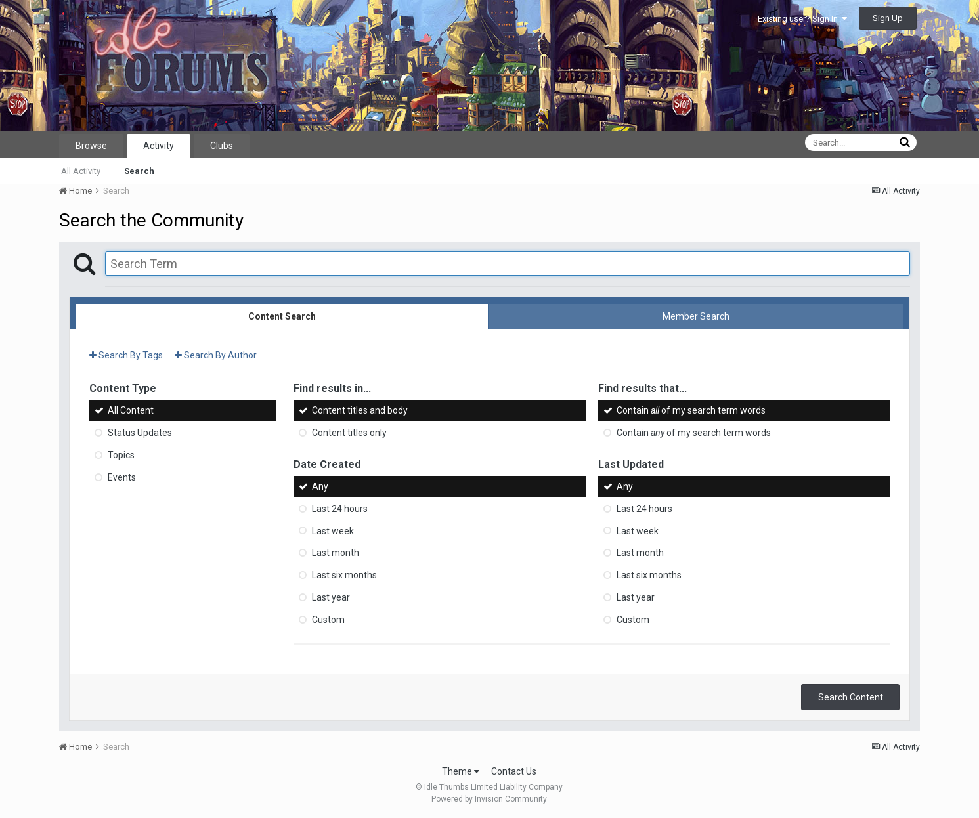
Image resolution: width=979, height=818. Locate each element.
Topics (121, 455)
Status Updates (140, 432)
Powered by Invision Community (489, 799)
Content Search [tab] (282, 316)
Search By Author (216, 355)
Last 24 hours (340, 509)
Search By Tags (126, 355)
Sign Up (888, 18)
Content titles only (349, 432)
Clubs (221, 145)
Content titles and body (360, 410)
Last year (331, 597)
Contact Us (513, 771)
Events (122, 477)
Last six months (344, 575)
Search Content (850, 697)
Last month (335, 553)
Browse (91, 145)
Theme (460, 771)
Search (139, 171)
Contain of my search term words (691, 410)
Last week (333, 530)
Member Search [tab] (696, 316)
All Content (131, 410)
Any (320, 486)
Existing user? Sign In (802, 19)
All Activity (80, 171)
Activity (158, 145)
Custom (328, 619)
